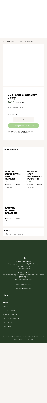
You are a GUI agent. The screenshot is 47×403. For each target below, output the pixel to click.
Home (5, 41)
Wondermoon (25, 337)
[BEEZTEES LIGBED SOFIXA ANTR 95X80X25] (12, 162)
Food (15, 131)
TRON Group (29, 339)
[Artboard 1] (23, 244)
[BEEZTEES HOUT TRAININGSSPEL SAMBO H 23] (34, 162)
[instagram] (25, 258)
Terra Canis (14, 132)
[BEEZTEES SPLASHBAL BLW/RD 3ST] (12, 199)
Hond (19, 131)
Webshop (11, 41)
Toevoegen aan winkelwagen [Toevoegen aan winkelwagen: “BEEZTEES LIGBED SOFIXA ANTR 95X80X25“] (9, 186)
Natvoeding (24, 131)
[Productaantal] (23, 119)
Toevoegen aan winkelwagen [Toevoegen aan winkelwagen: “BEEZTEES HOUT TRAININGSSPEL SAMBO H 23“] (31, 186)
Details (18, 184)
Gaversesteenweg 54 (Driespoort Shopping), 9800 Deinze (23, 275)
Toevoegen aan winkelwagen (23, 126)
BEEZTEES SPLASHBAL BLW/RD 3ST (11, 210)
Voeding (30, 131)
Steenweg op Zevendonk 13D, (23, 264)
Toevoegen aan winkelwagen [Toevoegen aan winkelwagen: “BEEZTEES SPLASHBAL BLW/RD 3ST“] (9, 220)
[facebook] (22, 258)
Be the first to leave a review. (16, 107)
